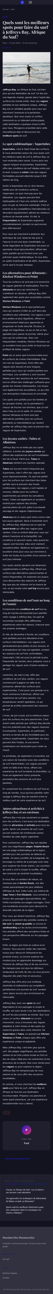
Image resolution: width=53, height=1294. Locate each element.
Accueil (6, 9)
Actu (13, 9)
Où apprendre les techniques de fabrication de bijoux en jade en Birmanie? (26, 1199)
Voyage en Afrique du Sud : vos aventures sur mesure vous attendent (25, 1191)
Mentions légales (10, 1273)
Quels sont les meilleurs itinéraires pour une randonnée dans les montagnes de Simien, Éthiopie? (25, 1210)
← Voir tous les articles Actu (16, 1158)
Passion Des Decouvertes (18, 1237)
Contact (6, 1278)
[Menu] (30, 2)
